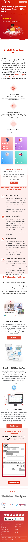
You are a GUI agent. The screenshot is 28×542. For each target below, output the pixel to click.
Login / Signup (22, 2)
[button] (12, 479)
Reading (23, 77)
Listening (17, 77)
